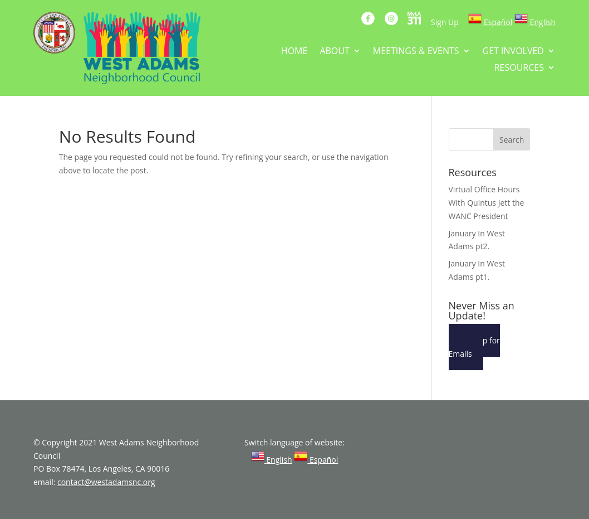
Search (511, 139)
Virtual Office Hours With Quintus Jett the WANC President (486, 202)
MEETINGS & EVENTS (416, 52)
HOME (294, 52)
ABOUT (334, 52)
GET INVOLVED (513, 52)
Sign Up (445, 22)
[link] (490, 22)
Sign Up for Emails (474, 347)
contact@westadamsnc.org (106, 482)
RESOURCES (519, 69)
